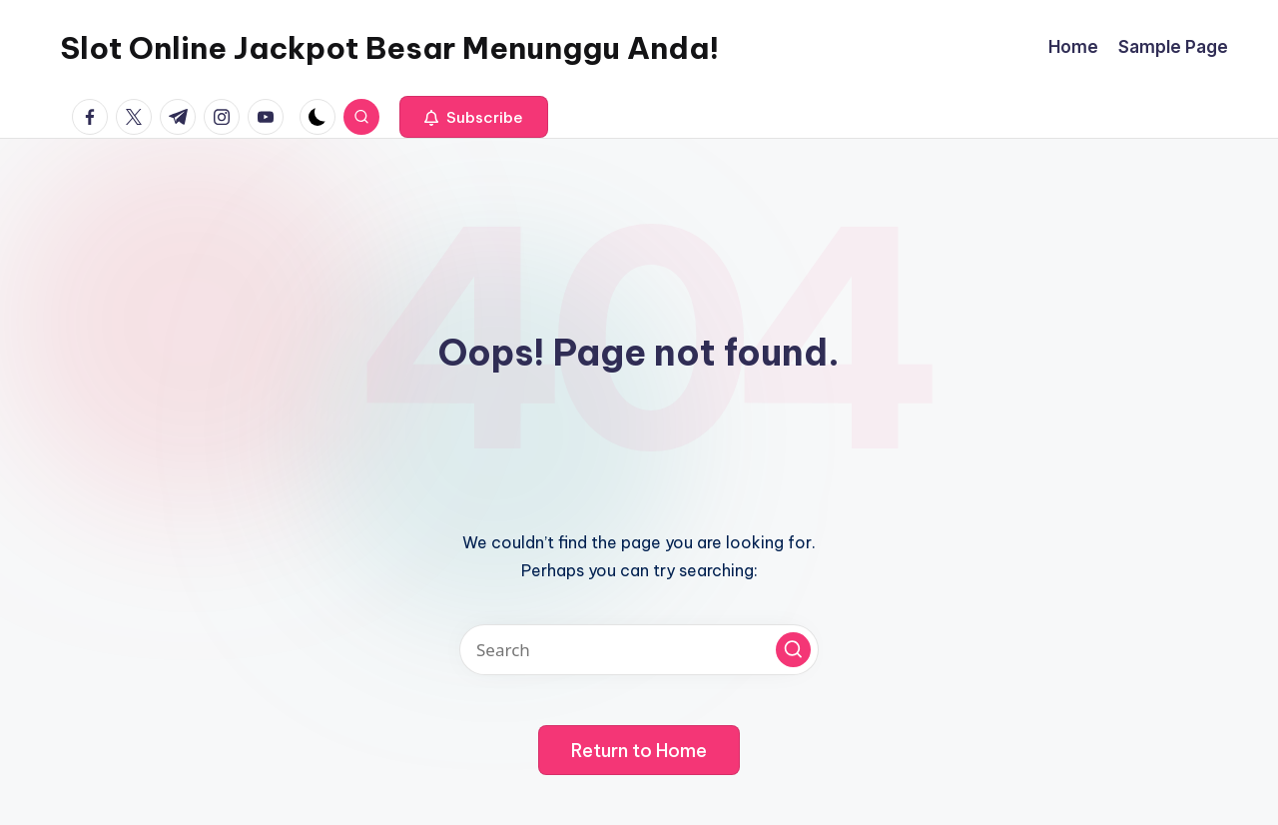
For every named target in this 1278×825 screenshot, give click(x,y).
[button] (473, 117)
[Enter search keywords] (639, 649)
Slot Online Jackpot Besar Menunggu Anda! (389, 48)
